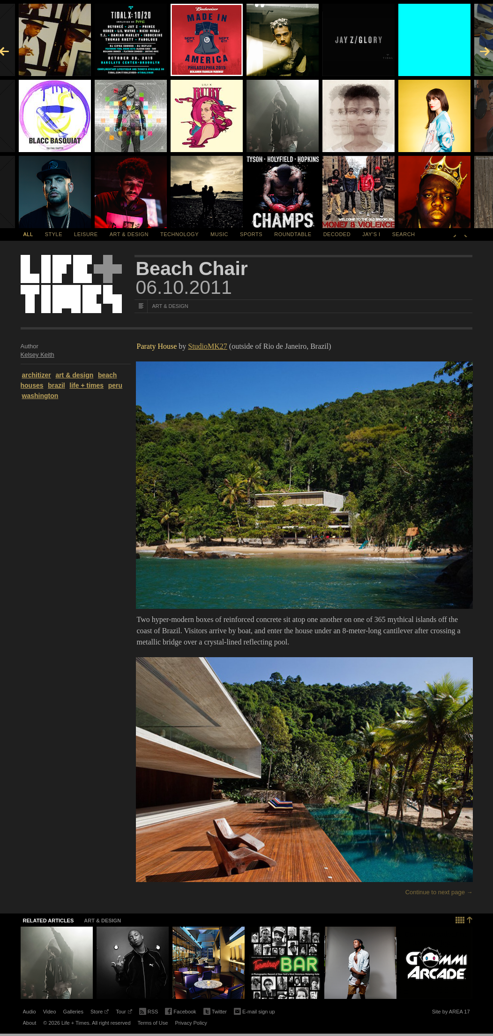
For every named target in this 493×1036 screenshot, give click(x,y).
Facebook (180, 1011)
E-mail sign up (254, 1010)
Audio (29, 1011)
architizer (36, 375)
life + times (86, 385)
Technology (179, 234)
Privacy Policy (191, 1023)
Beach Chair (192, 268)
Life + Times (71, 284)
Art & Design (129, 234)
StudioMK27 (207, 346)
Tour (124, 1013)
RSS (148, 1010)
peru (115, 385)
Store (99, 1013)
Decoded (337, 234)
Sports (251, 234)
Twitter (215, 1011)
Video (49, 1011)
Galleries (73, 1011)
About (30, 1023)
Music (219, 234)
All (28, 234)
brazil (56, 385)
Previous (454, 234)
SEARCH (403, 234)
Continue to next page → (439, 892)
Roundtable (292, 234)
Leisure (86, 234)
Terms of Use (153, 1023)
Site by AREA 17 (451, 1013)
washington (40, 395)
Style (53, 234)
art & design (74, 375)
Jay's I (371, 234)
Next (466, 234)
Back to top (464, 918)
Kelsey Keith (37, 354)
